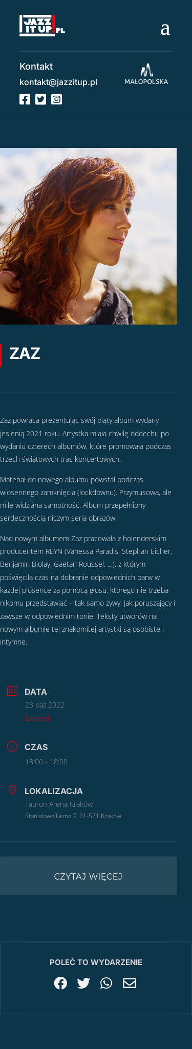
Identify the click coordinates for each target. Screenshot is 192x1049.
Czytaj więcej (88, 877)
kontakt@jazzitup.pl (58, 82)
